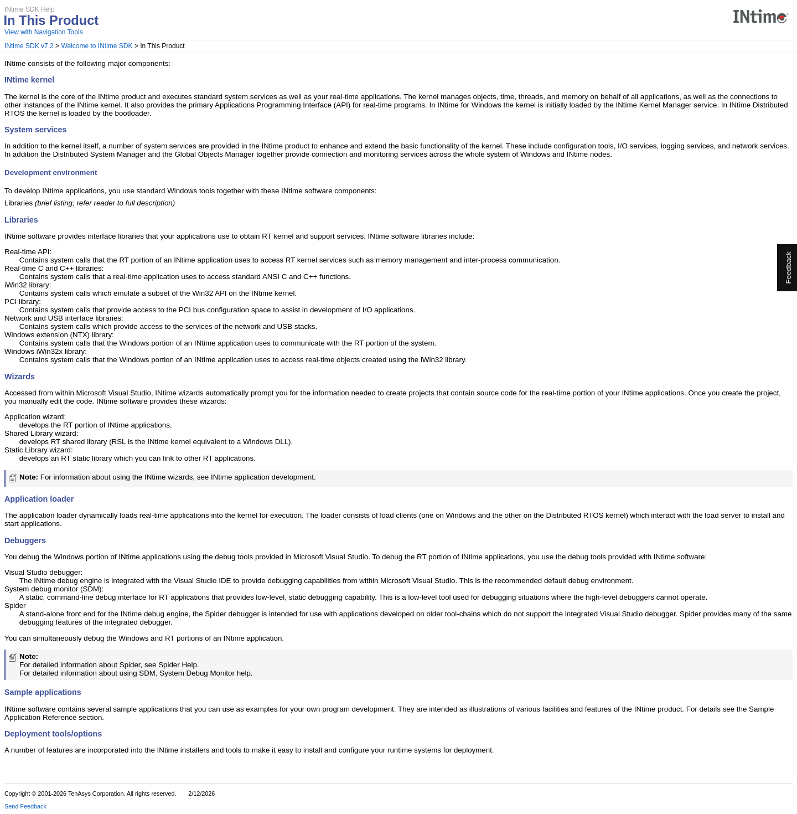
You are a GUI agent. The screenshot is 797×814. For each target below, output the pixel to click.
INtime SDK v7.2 (29, 46)
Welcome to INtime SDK (96, 46)
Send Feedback (25, 806)
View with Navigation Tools (43, 32)
